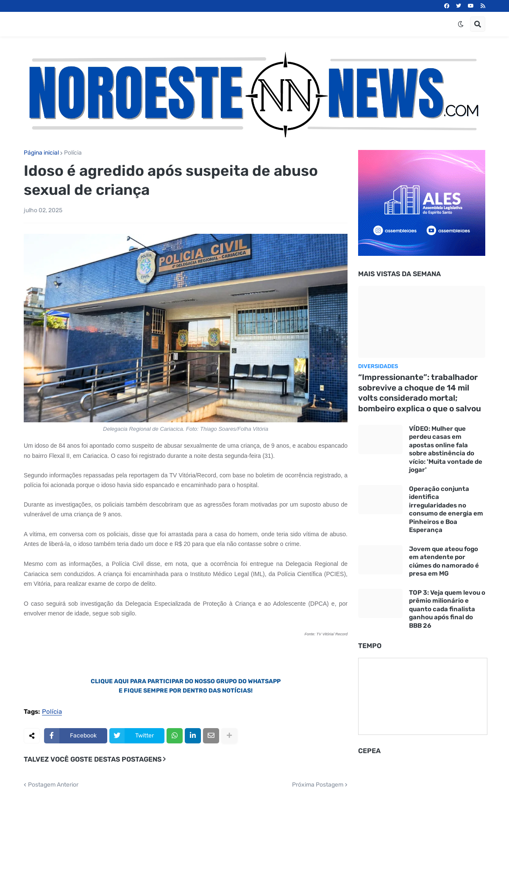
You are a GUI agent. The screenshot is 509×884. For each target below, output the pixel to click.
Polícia (73, 153)
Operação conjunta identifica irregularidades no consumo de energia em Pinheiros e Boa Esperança (446, 509)
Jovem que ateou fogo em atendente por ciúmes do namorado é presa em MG (444, 561)
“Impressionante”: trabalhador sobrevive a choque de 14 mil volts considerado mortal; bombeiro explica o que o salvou (419, 392)
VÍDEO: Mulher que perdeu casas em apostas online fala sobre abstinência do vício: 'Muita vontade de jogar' (445, 449)
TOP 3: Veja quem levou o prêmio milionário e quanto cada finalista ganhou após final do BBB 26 (447, 609)
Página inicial (41, 153)
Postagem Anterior (53, 785)
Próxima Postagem (317, 785)
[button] (460, 24)
